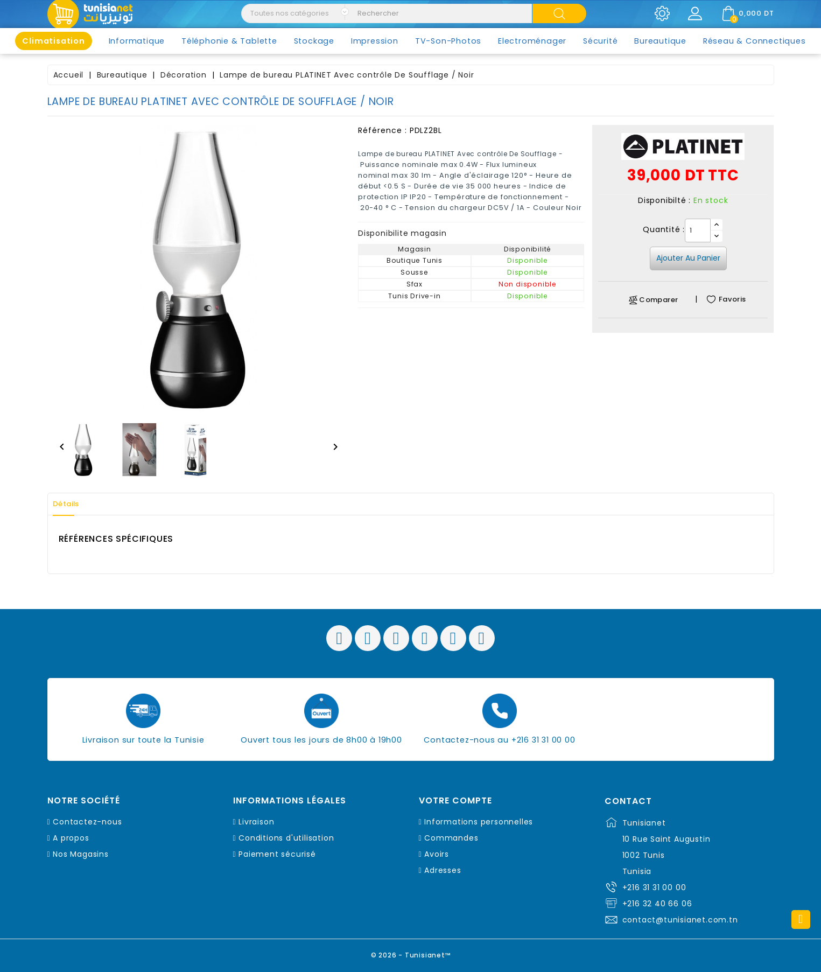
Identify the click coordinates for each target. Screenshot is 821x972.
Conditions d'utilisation (286, 838)
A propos (71, 838)
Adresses (442, 870)
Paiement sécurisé (277, 854)
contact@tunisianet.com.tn (680, 919)
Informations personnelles (478, 821)
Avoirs (436, 854)
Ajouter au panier (688, 258)
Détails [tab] (71, 504)
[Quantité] (698, 230)
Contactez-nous (87, 821)
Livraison (256, 821)
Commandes (451, 838)
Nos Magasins (81, 854)
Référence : (382, 130)
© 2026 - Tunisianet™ (410, 953)
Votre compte (455, 801)
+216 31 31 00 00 (654, 887)
